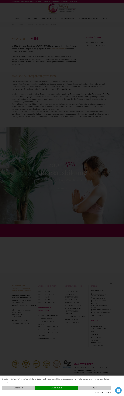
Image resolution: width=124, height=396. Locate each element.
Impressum (97, 392)
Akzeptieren (56, 388)
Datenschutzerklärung (106, 392)
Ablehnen (18, 388)
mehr (94, 388)
